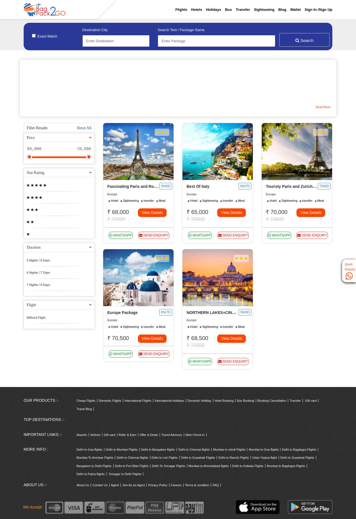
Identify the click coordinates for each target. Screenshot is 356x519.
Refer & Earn (128, 434)
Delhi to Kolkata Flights (248, 466)
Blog (282, 10)
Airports (81, 434)
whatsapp (121, 235)
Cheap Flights (85, 400)
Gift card (311, 400)
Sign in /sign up (318, 10)
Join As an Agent (133, 485)
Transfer (243, 10)
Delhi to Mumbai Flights (122, 449)
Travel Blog (84, 409)
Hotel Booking (224, 400)
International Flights (138, 400)
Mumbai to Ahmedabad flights (209, 466)
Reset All (84, 128)
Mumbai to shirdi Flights (229, 449)
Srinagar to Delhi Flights (125, 474)
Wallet (295, 10)
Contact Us (99, 485)
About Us (82, 485)
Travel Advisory (171, 434)
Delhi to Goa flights (89, 449)
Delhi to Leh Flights (165, 457)
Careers (176, 485)
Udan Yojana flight (264, 457)
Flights (181, 10)
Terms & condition (197, 485)
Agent (115, 485)
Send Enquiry (154, 235)
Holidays (213, 10)
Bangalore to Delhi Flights (94, 466)
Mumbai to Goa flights (263, 449)
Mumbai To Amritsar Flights (94, 457)
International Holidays (169, 400)
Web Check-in (195, 434)
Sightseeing (264, 10)
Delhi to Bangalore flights (158, 449)
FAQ (215, 485)
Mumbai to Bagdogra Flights (286, 466)
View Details (152, 212)
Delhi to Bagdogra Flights (299, 449)
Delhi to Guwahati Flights (198, 457)
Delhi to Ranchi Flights (233, 457)
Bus (228, 10)
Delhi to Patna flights (90, 474)
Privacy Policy (157, 485)
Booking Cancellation (272, 400)
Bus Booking (245, 400)
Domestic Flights (110, 400)
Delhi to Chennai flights (194, 449)
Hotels (196, 10)
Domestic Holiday (199, 400)
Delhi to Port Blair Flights (132, 466)
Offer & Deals (149, 434)
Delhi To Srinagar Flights (168, 466)
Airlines (95, 434)
